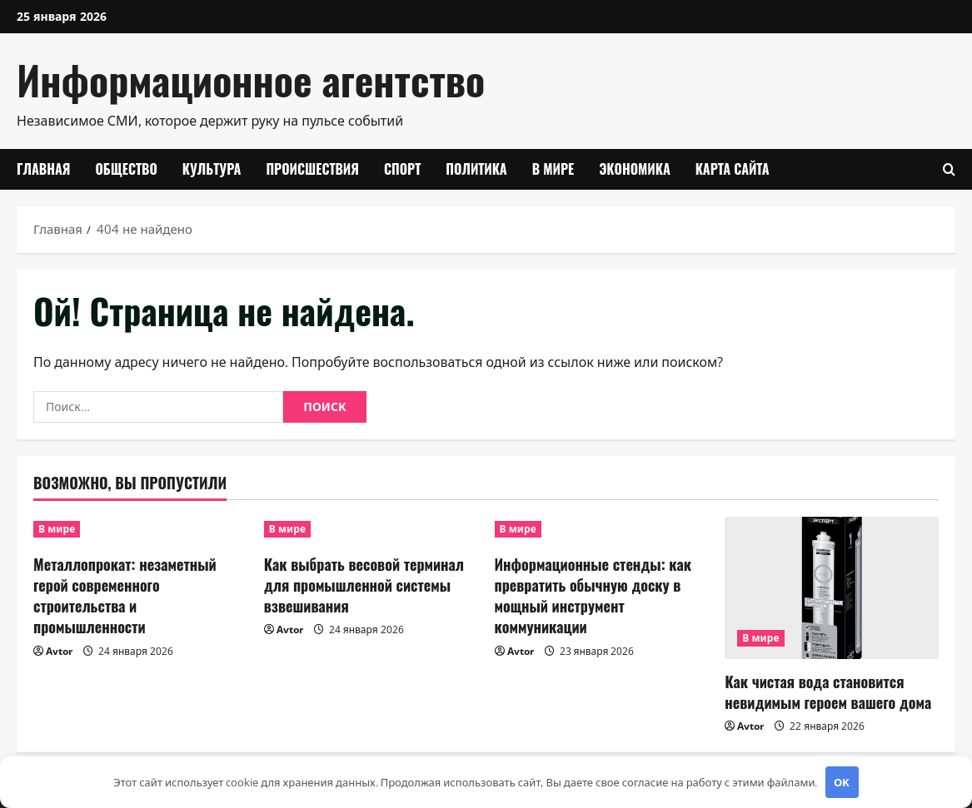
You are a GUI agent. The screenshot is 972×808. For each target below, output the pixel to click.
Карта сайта (732, 169)
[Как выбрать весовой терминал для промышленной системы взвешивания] (371, 529)
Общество (126, 169)
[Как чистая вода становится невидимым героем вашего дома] (832, 588)
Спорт (402, 169)
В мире (553, 169)
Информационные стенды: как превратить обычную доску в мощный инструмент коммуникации (593, 595)
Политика (476, 169)
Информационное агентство (251, 79)
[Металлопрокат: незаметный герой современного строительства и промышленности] (140, 529)
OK (842, 782)
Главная (43, 169)
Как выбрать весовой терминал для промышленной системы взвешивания (364, 585)
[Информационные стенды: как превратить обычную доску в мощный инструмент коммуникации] (602, 529)
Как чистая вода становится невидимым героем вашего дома (828, 692)
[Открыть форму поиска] (949, 169)
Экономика (634, 169)
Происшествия (312, 169)
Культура (212, 169)
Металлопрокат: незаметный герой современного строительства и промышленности (125, 595)
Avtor (59, 651)
